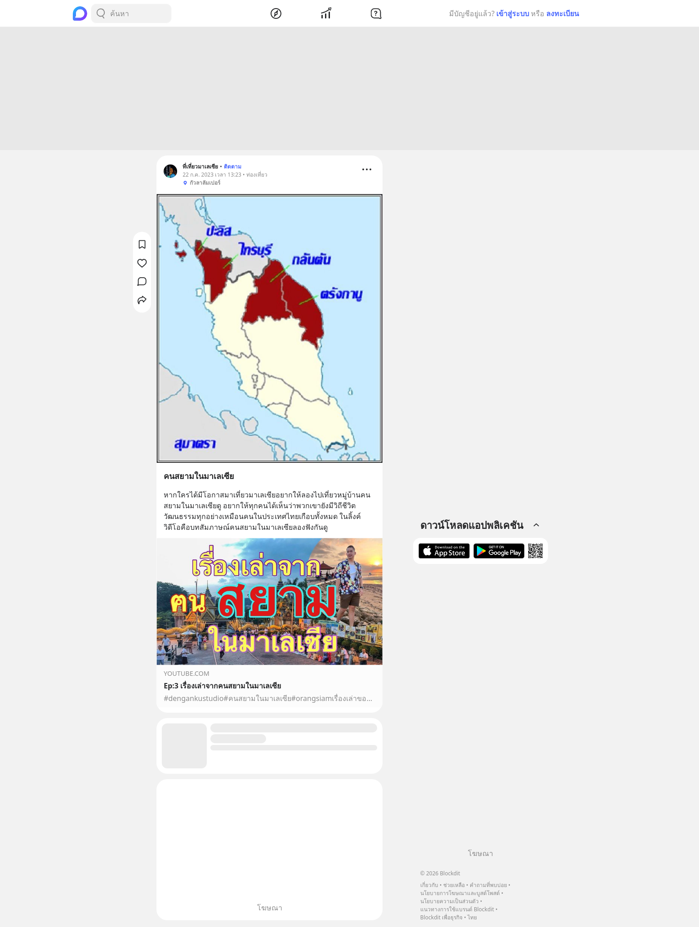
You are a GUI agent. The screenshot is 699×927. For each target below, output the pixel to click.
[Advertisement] (350, 90)
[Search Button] (100, 13)
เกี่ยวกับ (429, 885)
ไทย (472, 917)
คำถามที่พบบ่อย (488, 885)
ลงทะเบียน (562, 13)
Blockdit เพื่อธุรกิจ (441, 917)
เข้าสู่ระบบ (512, 13)
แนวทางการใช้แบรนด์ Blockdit (457, 909)
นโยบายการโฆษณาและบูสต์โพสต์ (460, 893)
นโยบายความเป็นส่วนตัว (449, 901)
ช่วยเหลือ (454, 885)
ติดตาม (232, 168)
